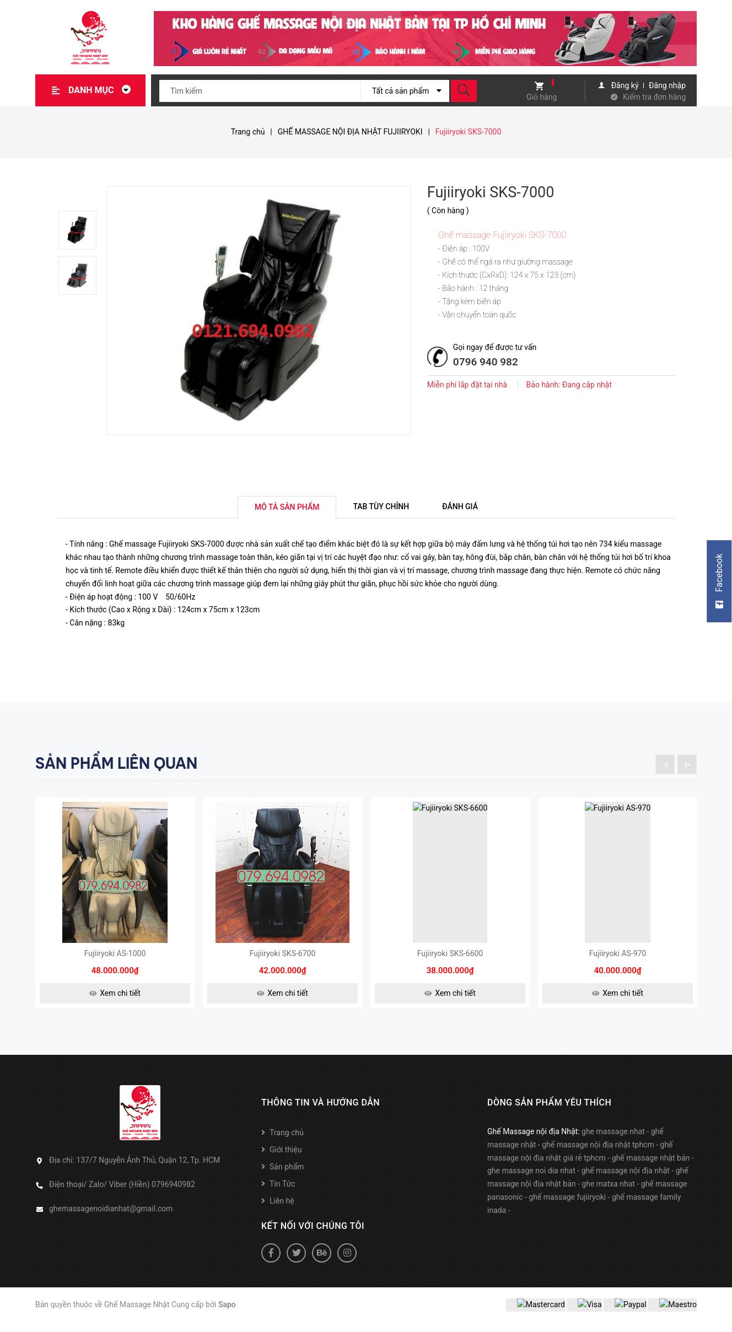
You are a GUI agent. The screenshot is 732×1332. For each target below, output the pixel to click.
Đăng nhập (667, 85)
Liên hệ (282, 1210)
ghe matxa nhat (608, 1193)
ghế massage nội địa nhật (626, 1179)
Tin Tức (282, 1193)
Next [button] (687, 764)
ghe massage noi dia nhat (531, 1179)
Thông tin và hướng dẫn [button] (320, 1112)
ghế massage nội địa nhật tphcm (598, 1154)
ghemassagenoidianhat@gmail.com (111, 1218)
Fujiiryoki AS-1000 (115, 962)
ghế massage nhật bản (651, 1167)
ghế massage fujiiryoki (567, 1206)
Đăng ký (625, 85)
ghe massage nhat (613, 1140)
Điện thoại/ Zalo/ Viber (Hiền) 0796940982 (122, 1193)
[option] (82, 230)
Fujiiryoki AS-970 (618, 962)
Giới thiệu (286, 1159)
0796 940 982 (485, 361)
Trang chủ (287, 1141)
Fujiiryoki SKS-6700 (283, 962)
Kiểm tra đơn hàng (654, 97)
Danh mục (102, 90)
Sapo (227, 1313)
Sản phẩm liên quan (116, 763)
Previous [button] (665, 764)
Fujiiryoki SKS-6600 (450, 962)
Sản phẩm (287, 1176)
